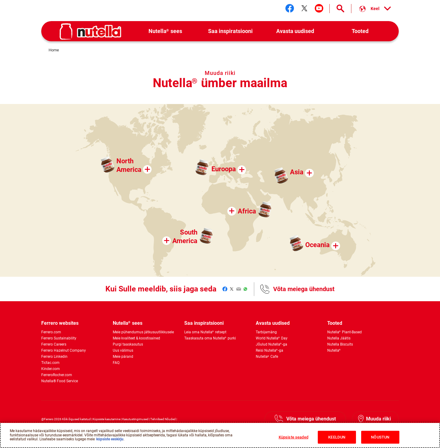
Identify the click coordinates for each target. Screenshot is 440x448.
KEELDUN (336, 437)
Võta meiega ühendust (304, 289)
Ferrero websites (60, 323)
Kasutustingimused (135, 419)
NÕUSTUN (380, 437)
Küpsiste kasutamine (106, 419)
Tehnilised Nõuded (163, 419)
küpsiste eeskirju (109, 439)
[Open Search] (340, 8)
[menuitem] (165, 31)
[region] (220, 435)
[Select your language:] (375, 8)
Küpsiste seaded (293, 437)
